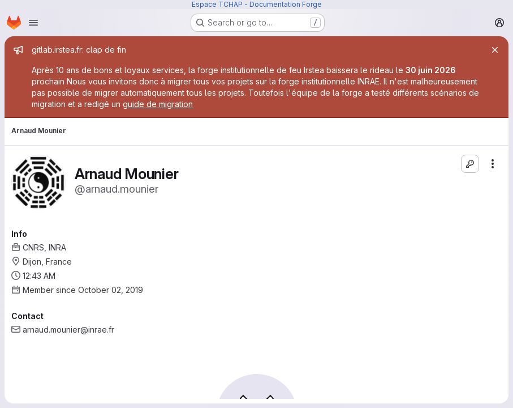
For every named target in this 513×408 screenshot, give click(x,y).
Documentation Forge (285, 4)
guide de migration (158, 104)
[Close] (495, 50)
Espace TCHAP (217, 4)
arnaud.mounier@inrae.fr (68, 329)
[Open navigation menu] (33, 23)
